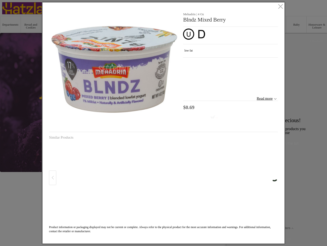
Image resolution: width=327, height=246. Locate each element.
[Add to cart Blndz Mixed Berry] (204, 117)
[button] (114, 69)
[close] (280, 7)
